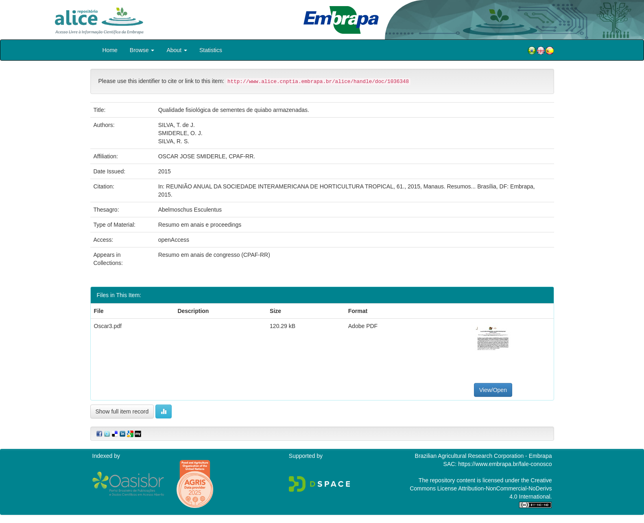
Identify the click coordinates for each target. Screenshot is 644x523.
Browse (142, 50)
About (176, 50)
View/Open (493, 390)
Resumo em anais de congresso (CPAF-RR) (214, 255)
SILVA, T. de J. (176, 125)
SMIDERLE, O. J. (180, 133)
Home (110, 50)
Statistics (210, 50)
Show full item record (122, 411)
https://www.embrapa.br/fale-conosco (505, 464)
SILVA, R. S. (174, 141)
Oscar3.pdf (108, 326)
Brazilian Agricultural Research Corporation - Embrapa (483, 456)
